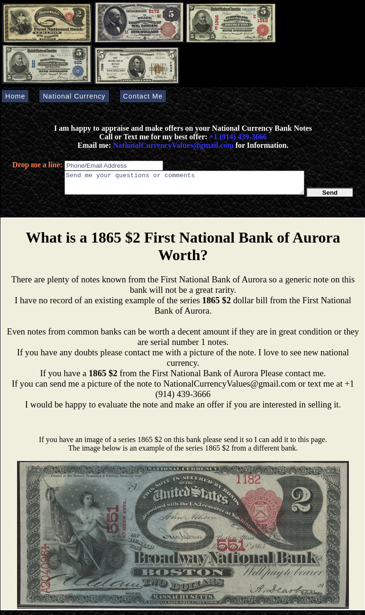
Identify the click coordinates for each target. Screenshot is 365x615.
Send (330, 196)
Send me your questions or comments (184, 185)
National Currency (74, 96)
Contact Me (143, 96)
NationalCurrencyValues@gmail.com (172, 145)
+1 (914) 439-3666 (238, 137)
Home (15, 96)
